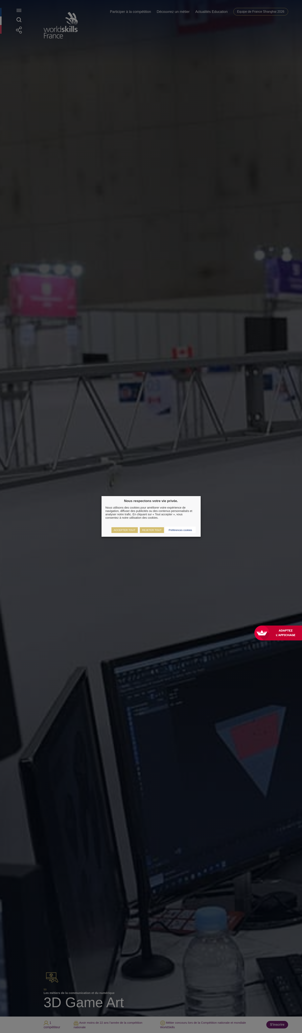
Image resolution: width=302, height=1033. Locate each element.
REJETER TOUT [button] (152, 530)
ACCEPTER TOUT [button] (124, 530)
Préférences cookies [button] (180, 530)
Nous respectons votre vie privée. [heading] (151, 501)
